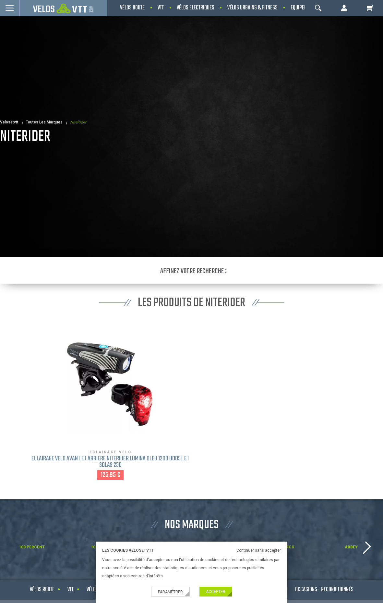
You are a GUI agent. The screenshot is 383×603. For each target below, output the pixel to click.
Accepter (215, 591)
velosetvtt (9, 122)
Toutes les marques (44, 122)
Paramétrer (170, 592)
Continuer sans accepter (258, 550)
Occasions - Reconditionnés (324, 590)
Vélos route (42, 590)
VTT (70, 590)
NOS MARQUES (192, 525)
